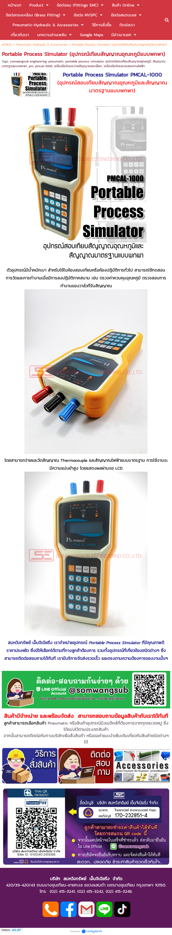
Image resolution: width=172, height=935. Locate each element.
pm (31, 66)
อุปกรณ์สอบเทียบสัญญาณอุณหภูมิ (128, 61)
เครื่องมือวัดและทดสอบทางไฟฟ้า (124, 66)
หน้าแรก (7, 44)
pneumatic (56, 61)
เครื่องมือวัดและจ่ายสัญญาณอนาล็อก (78, 66)
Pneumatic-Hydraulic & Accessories (42, 44)
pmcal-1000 (43, 66)
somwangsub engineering (28, 61)
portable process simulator (84, 61)
